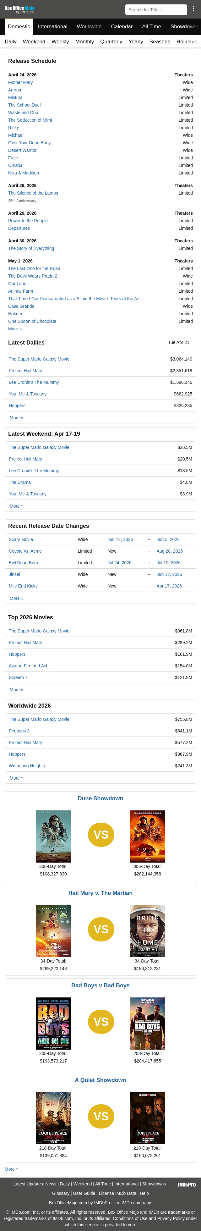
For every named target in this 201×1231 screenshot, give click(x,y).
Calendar (122, 27)
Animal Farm (20, 291)
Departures (19, 228)
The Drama (20, 482)
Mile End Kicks (23, 585)
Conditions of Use (130, 1218)
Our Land (17, 283)
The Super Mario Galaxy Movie (39, 359)
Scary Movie (21, 539)
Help (144, 1193)
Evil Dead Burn (23, 562)
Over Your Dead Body (29, 142)
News (51, 1183)
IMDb (127, 1202)
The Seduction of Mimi (30, 120)
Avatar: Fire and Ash (29, 665)
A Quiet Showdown (100, 1080)
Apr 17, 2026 (169, 585)
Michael (15, 135)
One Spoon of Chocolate (32, 321)
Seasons (159, 42)
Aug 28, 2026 (170, 551)
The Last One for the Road (34, 268)
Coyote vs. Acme (25, 551)
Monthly (84, 42)
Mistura (15, 97)
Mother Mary (20, 82)
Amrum (15, 89)
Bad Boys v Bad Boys (100, 985)
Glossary (60, 1193)
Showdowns (154, 1183)
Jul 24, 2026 (119, 562)
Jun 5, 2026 (168, 539)
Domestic (19, 27)
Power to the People (28, 220)
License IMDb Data (117, 1193)
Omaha (15, 165)
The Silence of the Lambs (33, 193)
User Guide (84, 1193)
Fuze (13, 157)
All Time (151, 27)
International (53, 27)
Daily (11, 42)
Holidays (187, 42)
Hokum (15, 313)
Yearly (135, 42)
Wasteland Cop (23, 112)
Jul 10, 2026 (169, 562)
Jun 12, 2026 (120, 539)
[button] (193, 8)
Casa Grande (21, 306)
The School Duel (24, 105)
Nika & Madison (23, 172)
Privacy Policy (171, 1218)
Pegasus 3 (19, 730)
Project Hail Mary (25, 370)
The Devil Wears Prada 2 (32, 276)
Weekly (60, 42)
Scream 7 (18, 677)
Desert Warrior (22, 150)
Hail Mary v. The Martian (100, 893)
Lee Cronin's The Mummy (34, 382)
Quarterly (111, 42)
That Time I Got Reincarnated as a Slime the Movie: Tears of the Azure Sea (77, 298)
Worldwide (89, 27)
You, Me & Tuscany (27, 393)
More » (15, 328)
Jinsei (14, 574)
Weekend (34, 42)
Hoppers (17, 405)
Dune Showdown (100, 798)
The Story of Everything (31, 248)
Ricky (13, 127)
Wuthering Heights (27, 765)
